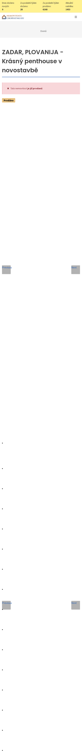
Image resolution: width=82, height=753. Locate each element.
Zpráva (11, 544)
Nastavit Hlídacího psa (41, 191)
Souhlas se (37, 577)
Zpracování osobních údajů (44, 577)
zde (66, 682)
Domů (43, 31)
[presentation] (41, 589)
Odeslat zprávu (41, 603)
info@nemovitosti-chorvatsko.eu (41, 466)
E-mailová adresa (18, 513)
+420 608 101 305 (41, 462)
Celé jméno (13, 498)
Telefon (11, 528)
